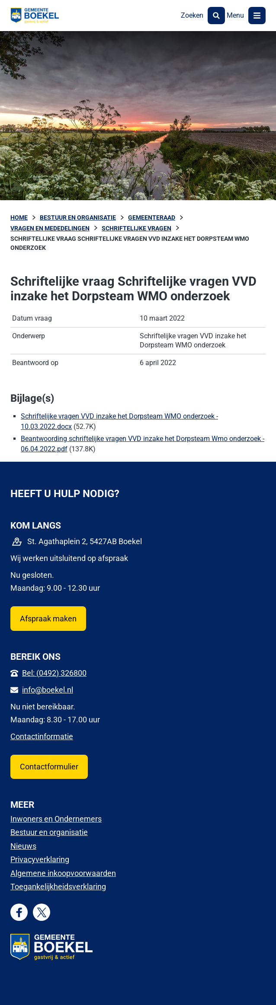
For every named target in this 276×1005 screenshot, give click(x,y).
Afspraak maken (48, 618)
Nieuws (23, 846)
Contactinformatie (41, 736)
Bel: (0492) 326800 (54, 672)
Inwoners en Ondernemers (56, 818)
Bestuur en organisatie (49, 832)
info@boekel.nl (47, 689)
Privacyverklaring (39, 859)
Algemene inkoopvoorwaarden (63, 873)
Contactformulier (49, 766)
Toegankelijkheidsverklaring (58, 886)
